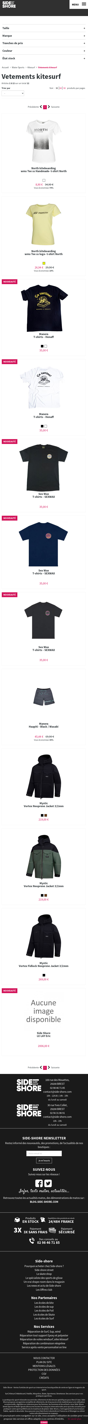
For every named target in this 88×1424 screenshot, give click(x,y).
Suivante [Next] (54, 106)
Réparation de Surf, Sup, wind (44, 1331)
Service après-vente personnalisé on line (44, 1347)
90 (64, 88)
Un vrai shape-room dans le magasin (44, 1282)
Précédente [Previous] (35, 106)
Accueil (5, 67)
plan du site (44, 1362)
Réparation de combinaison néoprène (44, 1343)
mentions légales (44, 1366)
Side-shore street (44, 1270)
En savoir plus (74, 1418)
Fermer (44, 1422)
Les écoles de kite (44, 1303)
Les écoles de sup (44, 1306)
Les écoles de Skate (44, 1314)
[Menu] (78, 4)
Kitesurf (31, 67)
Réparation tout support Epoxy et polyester (44, 1335)
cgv (44, 1374)
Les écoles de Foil (44, 1310)
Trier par (6, 88)
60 (61, 88)
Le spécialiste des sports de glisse (44, 1278)
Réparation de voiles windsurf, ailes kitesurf (44, 1339)
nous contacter (44, 1358)
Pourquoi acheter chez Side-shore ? (44, 1266)
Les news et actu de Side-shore (44, 1285)
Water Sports (18, 67)
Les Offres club (44, 1289)
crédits (44, 1378)
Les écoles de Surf (44, 1318)
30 (57, 88)
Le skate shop (44, 1274)
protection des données (44, 1370)
